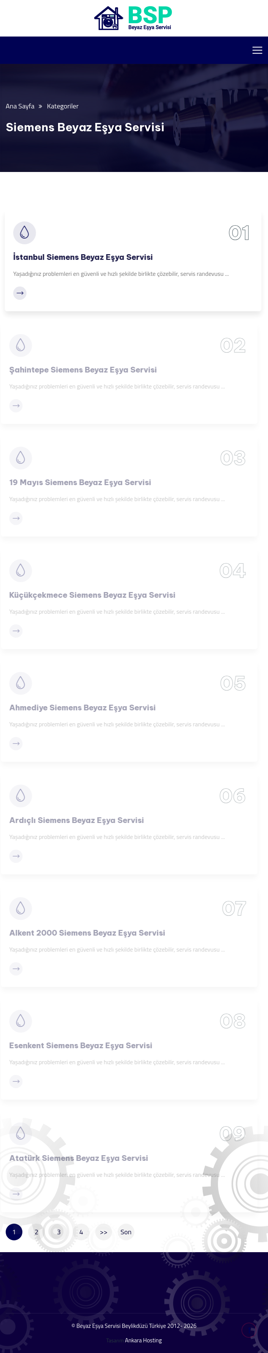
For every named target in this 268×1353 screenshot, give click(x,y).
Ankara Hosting (143, 1340)
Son (126, 1232)
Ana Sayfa (20, 106)
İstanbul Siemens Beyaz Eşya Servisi (81, 257)
